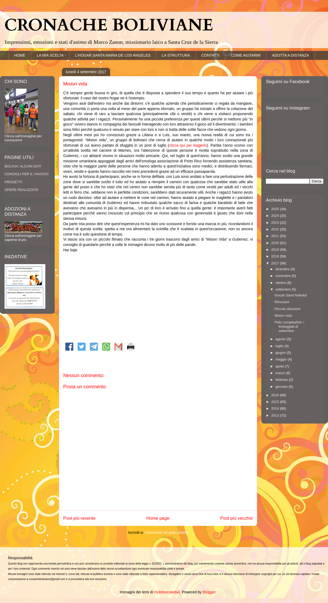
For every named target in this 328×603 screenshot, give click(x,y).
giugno (281, 353)
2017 (275, 263)
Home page (158, 518)
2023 (275, 223)
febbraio (282, 380)
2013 (275, 415)
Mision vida (283, 316)
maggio (281, 359)
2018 (275, 256)
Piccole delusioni (287, 309)
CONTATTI (210, 55)
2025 (275, 209)
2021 (275, 236)
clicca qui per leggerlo (188, 145)
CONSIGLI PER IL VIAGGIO (27, 174)
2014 (275, 408)
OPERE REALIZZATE (21, 190)
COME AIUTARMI (246, 55)
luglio (280, 346)
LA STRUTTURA (176, 55)
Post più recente (79, 518)
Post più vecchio (236, 518)
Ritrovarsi (281, 302)
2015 (275, 402)
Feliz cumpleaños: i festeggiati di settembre (289, 326)
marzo (280, 373)
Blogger (209, 592)
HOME (19, 55)
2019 (275, 250)
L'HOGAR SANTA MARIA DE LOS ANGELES (113, 55)
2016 (275, 395)
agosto (281, 339)
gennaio (282, 387)
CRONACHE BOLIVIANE (108, 25)
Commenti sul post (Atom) (166, 532)
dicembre (283, 269)
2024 (275, 216)
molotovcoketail (167, 592)
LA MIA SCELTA (50, 55)
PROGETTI (13, 182)
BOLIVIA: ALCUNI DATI (23, 166)
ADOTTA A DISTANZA (290, 55)
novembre (283, 276)
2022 (275, 229)
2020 (275, 243)
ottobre (281, 283)
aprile (280, 366)
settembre (283, 289)
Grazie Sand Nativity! (290, 295)
